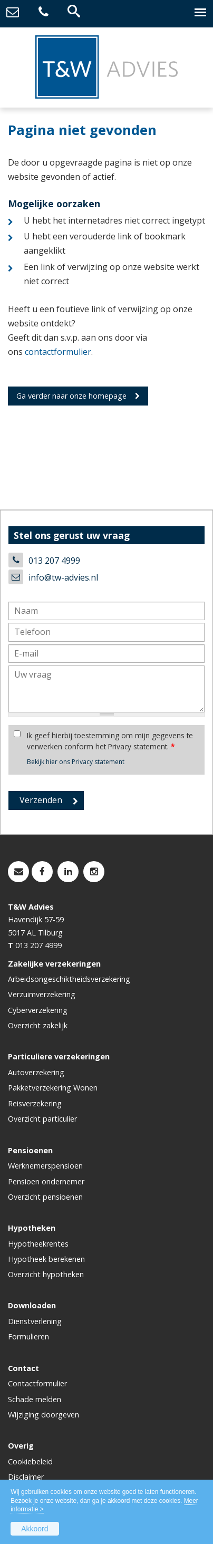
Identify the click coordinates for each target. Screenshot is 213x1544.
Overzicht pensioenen (45, 1197)
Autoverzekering (36, 1072)
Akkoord (34, 1528)
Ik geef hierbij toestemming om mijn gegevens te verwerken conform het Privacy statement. (110, 740)
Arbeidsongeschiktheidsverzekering (69, 979)
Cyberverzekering (37, 1010)
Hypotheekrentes (38, 1244)
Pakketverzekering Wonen (53, 1088)
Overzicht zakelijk (37, 1025)
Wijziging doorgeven (43, 1415)
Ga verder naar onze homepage (71, 396)
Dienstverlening (35, 1321)
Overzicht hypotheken (46, 1274)
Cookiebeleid (30, 1461)
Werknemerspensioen (45, 1166)
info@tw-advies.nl (63, 577)
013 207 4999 (54, 560)
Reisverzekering (35, 1103)
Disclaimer (26, 1477)
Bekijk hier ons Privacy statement (75, 761)
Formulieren (28, 1336)
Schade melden (34, 1399)
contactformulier (58, 352)
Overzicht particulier (42, 1119)
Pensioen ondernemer (46, 1181)
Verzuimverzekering (41, 994)
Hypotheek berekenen (46, 1259)
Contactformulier (37, 1383)
